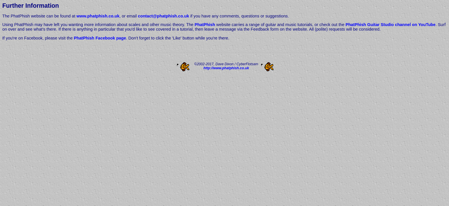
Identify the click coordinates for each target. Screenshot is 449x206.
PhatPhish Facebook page (100, 38)
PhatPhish (205, 24)
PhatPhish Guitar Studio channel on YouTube (391, 24)
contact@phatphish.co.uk (163, 16)
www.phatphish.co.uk (97, 16)
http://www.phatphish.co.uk (226, 68)
